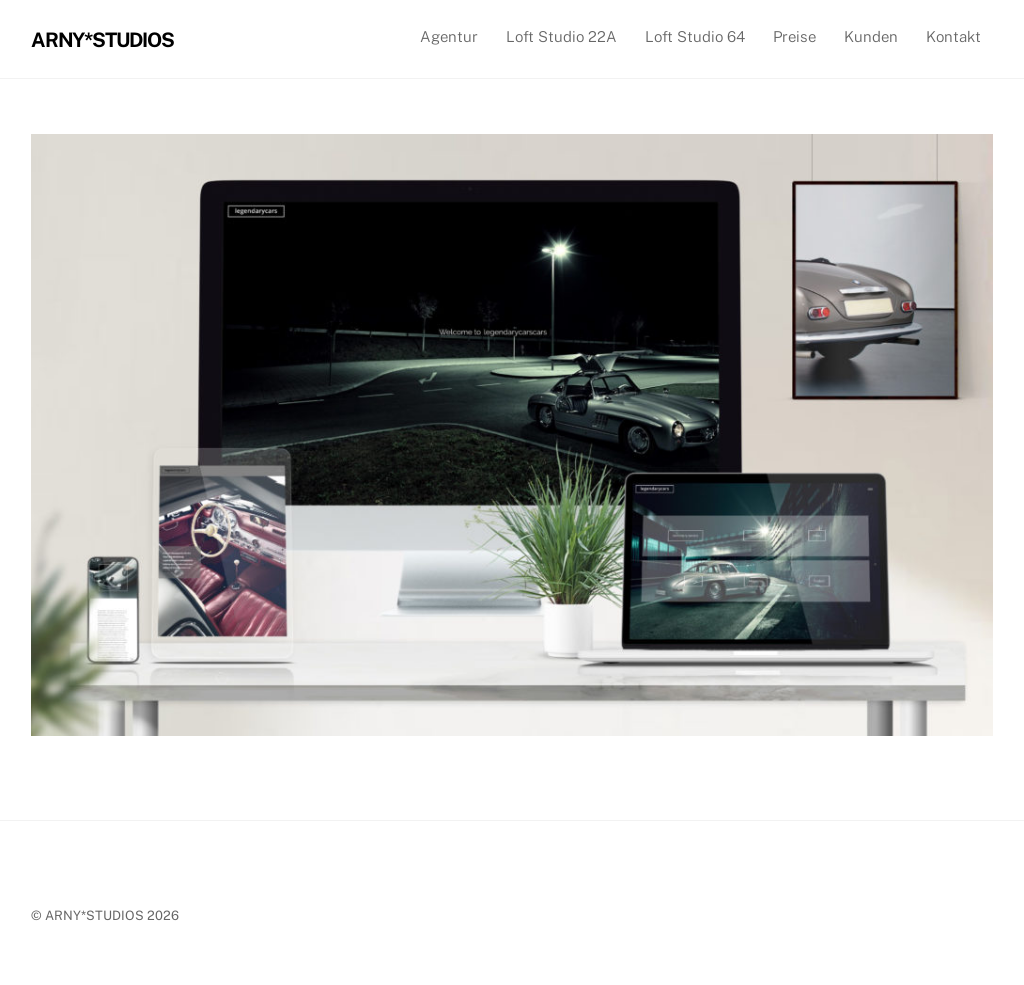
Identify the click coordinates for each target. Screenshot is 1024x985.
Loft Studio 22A (561, 36)
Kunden (871, 36)
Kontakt (953, 36)
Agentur (449, 36)
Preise (794, 36)
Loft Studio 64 (695, 36)
